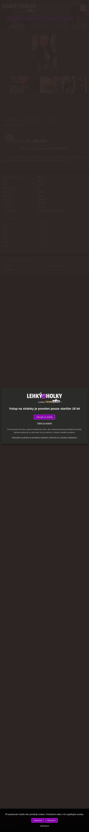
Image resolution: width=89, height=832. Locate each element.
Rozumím (51, 820)
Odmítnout (44, 826)
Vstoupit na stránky (44, 417)
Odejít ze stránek (44, 423)
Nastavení (38, 820)
